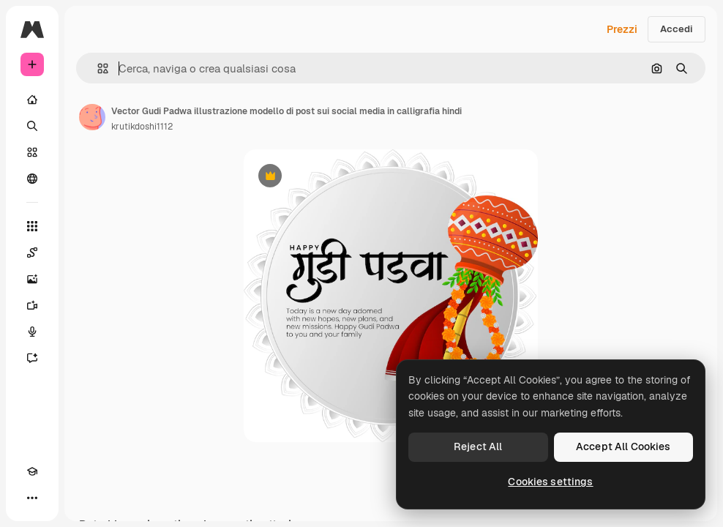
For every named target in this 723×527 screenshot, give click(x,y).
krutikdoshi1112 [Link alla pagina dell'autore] (142, 126)
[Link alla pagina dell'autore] (92, 117)
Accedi (676, 29)
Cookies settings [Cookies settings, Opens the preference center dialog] (550, 481)
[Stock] (32, 152)
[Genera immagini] (32, 279)
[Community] (32, 178)
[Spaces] (32, 252)
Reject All (478, 446)
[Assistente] (32, 358)
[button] (97, 68)
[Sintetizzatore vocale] (32, 331)
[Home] (32, 99)
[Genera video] (32, 305)
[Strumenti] (32, 226)
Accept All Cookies (623, 446)
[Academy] (32, 471)
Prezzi (622, 29)
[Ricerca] (32, 126)
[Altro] (32, 497)
